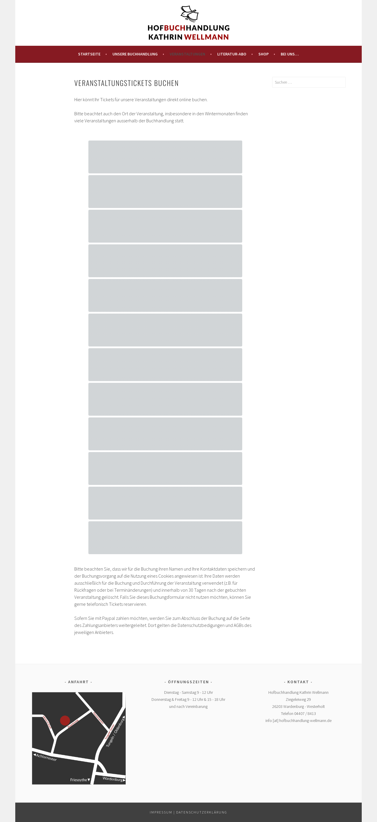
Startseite (89, 54)
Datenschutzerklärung (201, 812)
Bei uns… (290, 54)
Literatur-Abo (231, 54)
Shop (263, 54)
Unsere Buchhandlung (135, 54)
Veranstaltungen (187, 54)
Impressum (161, 812)
